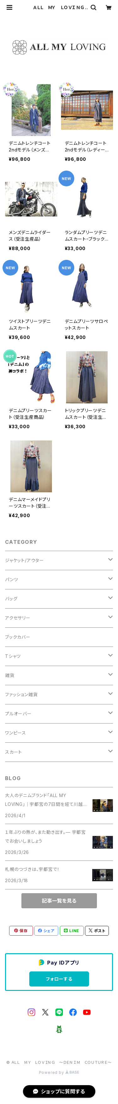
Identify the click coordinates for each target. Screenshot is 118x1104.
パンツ (11, 579)
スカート (13, 752)
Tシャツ (13, 656)
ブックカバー (18, 637)
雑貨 (9, 675)
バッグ (11, 598)
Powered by (59, 1072)
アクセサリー (18, 617)
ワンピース (15, 732)
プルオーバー (18, 713)
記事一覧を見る (59, 901)
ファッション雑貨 (21, 694)
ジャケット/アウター (24, 560)
